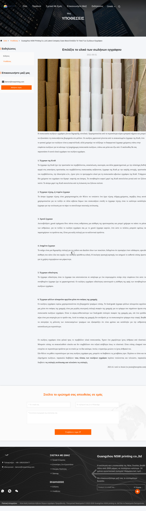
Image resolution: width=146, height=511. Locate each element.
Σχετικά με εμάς (54, 6)
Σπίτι (25, 6)
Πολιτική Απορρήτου (9, 503)
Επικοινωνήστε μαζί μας (77, 7)
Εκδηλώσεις (97, 6)
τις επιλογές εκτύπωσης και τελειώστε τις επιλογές (66, 362)
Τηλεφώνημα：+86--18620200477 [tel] (16, 463)
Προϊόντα (36, 6)
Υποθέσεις (14, 41)
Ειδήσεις (6, 56)
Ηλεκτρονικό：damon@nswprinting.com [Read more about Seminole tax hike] (18, 467)
